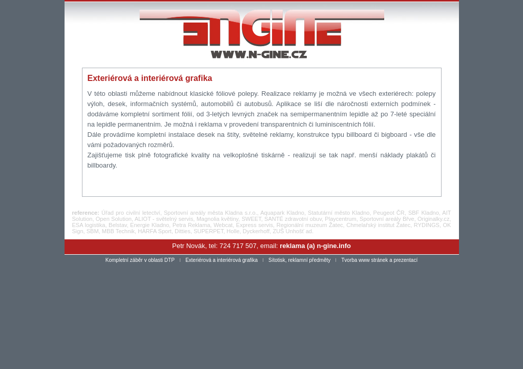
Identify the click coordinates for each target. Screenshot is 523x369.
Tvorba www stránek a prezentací (379, 260)
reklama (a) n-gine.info (315, 246)
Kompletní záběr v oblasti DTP (140, 260)
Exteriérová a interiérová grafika (221, 260)
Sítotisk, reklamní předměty (299, 260)
